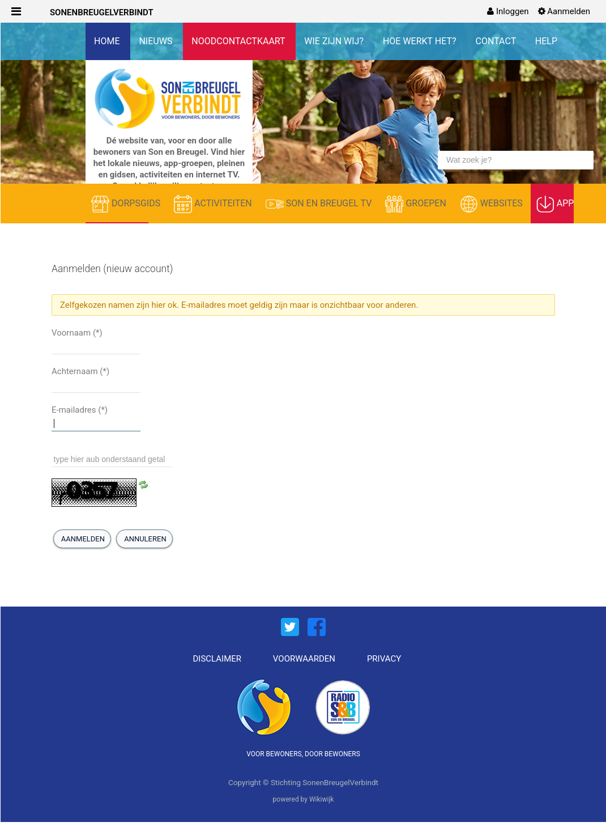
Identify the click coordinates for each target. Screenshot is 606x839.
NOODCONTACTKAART (239, 41)
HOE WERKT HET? (421, 41)
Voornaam (77, 333)
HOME (108, 41)
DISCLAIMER (217, 659)
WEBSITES (492, 204)
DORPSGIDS (127, 204)
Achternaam (80, 371)
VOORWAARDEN (304, 659)
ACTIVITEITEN (214, 204)
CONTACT (497, 41)
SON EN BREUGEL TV (320, 204)
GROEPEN (416, 204)
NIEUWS (156, 41)
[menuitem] (508, 11)
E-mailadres (80, 410)
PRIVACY (384, 659)
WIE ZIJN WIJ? (335, 41)
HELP (546, 41)
